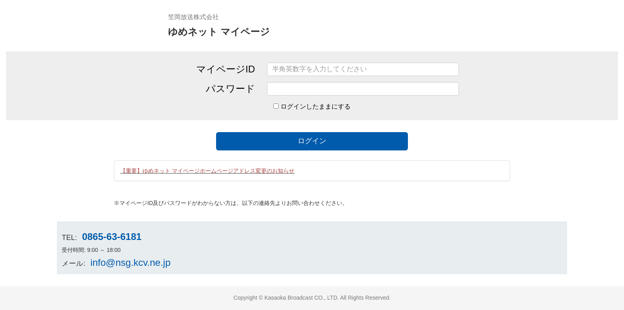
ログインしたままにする (316, 106)
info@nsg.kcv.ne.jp (130, 262)
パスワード (230, 88)
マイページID (225, 69)
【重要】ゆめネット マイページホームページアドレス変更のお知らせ (207, 171)
